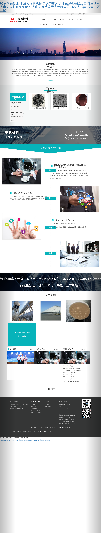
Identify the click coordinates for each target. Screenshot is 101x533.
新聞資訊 (61, 20)
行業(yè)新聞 (48, 406)
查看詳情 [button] (50, 80)
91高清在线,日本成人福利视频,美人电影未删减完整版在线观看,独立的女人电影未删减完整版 (25, 440)
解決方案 (79, 20)
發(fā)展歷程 (34, 406)
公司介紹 (33, 404)
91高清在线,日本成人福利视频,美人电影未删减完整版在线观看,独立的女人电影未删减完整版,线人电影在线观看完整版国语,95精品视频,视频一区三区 (50, 7)
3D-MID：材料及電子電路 (16, 113)
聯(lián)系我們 (78, 14)
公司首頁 (42, 20)
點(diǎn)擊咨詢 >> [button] (22, 336)
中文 (84, 14)
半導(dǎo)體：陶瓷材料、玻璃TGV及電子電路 (17, 106)
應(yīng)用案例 (44, 24)
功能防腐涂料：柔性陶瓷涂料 (17, 118)
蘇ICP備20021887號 (64, 427)
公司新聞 (47, 404)
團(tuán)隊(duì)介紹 (35, 410)
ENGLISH (88, 14)
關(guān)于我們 (70, 14)
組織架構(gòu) (34, 408)
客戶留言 (53, 24)
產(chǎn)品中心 (70, 20)
